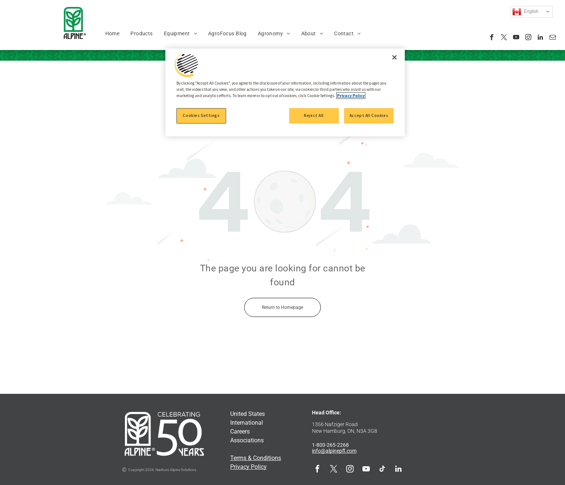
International (246, 422)
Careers (240, 431)
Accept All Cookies (369, 115)
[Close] (394, 57)
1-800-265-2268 (330, 445)
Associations (247, 440)
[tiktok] (382, 469)
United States (247, 413)
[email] (552, 38)
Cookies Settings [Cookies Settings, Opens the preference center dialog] (201, 115)
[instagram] (528, 38)
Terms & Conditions (255, 457)
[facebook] (491, 38)
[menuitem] (112, 33)
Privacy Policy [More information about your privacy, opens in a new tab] (351, 95)
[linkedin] (540, 38)
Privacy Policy (248, 466)
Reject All (314, 115)
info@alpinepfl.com (334, 451)
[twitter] (504, 38)
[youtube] (516, 38)
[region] (285, 92)
